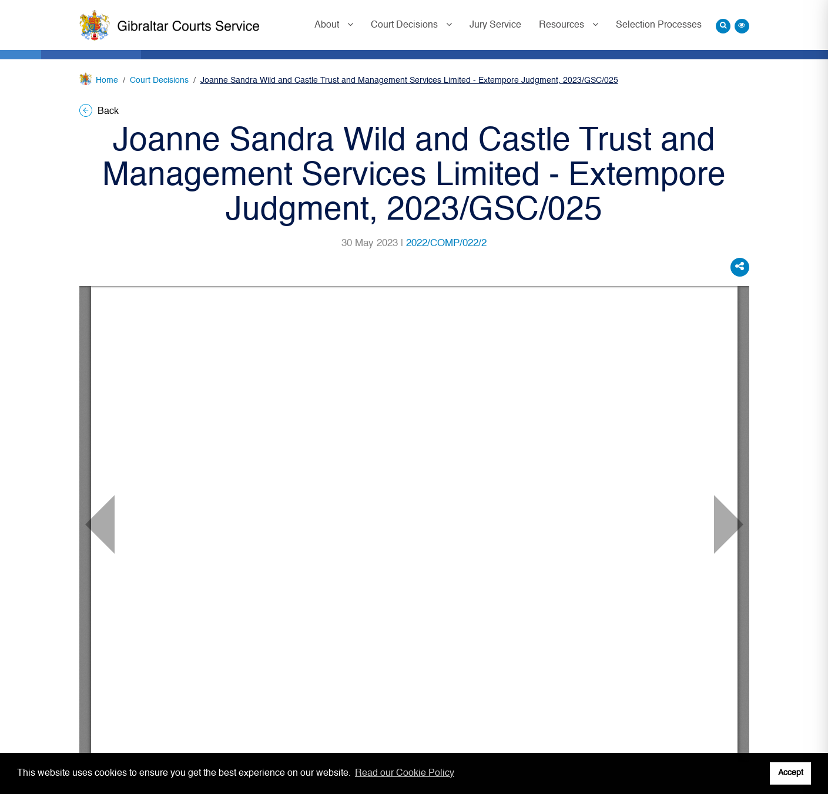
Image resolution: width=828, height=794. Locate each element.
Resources (562, 25)
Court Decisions (405, 25)
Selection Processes (659, 25)
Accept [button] (790, 773)
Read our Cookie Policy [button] (404, 773)
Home (107, 80)
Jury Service (495, 25)
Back (99, 111)
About (327, 25)
